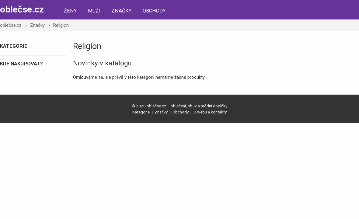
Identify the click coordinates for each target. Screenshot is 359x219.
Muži (94, 11)
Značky (121, 11)
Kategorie (141, 111)
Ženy (70, 11)
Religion (61, 25)
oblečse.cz (22, 9)
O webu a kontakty (210, 111)
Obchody (154, 11)
